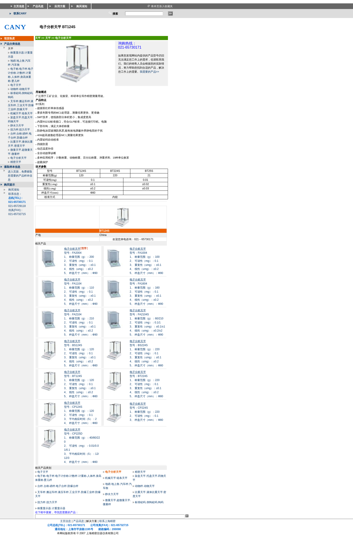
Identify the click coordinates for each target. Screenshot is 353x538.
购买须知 (13, 189)
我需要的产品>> (149, 71)
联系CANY (20, 13)
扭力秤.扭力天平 (20, 129)
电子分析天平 (18, 157)
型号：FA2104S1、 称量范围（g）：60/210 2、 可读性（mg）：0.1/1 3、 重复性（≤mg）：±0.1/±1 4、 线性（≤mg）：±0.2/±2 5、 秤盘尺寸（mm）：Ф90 (147, 322)
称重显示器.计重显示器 (51, 508)
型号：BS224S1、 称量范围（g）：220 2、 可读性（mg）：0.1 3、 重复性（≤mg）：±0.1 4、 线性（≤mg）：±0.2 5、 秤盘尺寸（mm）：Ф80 (146, 353)
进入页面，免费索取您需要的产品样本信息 (20, 175)
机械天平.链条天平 (21, 113)
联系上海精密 (107, 521)
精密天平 (15, 162)
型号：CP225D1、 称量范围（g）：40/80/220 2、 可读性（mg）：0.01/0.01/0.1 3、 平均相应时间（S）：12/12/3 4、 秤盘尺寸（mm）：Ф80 (82, 446)
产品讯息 (78, 521)
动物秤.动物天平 (20, 89)
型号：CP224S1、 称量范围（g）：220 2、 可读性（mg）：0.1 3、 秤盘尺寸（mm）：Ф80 (146, 411)
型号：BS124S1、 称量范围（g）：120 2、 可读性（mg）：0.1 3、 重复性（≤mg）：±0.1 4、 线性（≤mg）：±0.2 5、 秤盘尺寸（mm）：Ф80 (80, 353)
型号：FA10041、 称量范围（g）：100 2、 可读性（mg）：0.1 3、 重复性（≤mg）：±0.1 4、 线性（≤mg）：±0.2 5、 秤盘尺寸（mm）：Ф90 (146, 261)
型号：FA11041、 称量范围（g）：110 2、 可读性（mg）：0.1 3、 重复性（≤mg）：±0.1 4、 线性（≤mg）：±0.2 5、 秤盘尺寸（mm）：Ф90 (80, 291)
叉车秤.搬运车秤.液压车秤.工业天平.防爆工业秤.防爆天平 (21, 105)
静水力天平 (17, 125)
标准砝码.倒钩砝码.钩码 (149, 502)
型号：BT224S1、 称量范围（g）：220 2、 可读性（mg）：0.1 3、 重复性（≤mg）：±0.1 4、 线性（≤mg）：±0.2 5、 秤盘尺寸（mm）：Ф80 (146, 384)
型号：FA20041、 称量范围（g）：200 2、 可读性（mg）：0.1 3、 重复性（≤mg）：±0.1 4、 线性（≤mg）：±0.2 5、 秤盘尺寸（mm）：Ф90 (80, 261)
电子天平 (15, 85)
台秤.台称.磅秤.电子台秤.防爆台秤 (57, 486)
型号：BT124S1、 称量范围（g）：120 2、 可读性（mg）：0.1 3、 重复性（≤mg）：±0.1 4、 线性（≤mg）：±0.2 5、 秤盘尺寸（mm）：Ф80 (80, 384)
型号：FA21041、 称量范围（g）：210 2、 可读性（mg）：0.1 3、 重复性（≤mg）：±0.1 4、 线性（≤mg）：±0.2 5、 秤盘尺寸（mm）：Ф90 (80, 322)
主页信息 (65, 521)
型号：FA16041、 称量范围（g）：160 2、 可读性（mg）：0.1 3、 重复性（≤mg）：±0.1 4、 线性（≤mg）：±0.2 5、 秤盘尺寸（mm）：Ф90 (146, 291)
